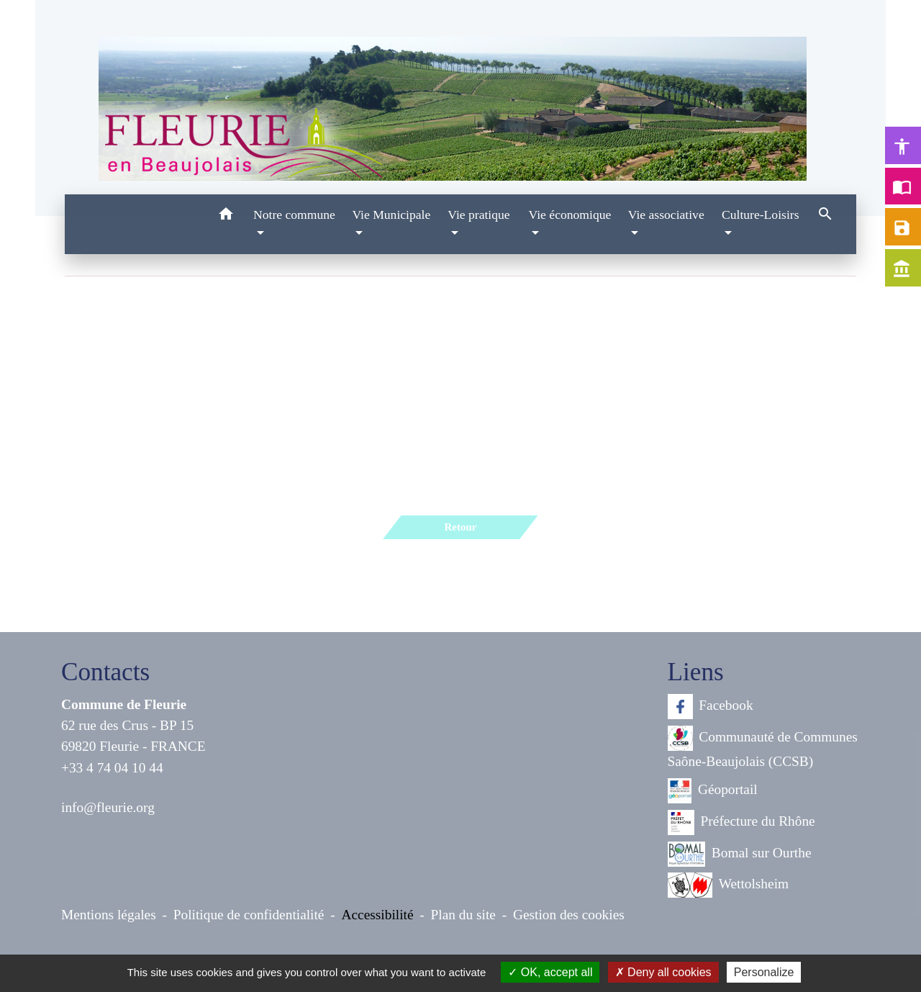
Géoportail (713, 790)
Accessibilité (378, 914)
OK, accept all (550, 972)
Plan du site (463, 914)
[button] (225, 216)
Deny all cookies (663, 972)
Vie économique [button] (570, 214)
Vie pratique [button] (478, 214)
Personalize (764, 972)
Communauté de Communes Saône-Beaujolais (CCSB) (763, 747)
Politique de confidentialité (249, 914)
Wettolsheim (728, 885)
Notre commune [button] (294, 214)
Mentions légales (108, 914)
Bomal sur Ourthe (740, 854)
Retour (460, 527)
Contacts (105, 672)
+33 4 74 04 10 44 (112, 767)
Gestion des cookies (569, 914)
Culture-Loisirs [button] (760, 214)
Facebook (710, 706)
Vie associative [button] (666, 214)
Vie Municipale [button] (391, 214)
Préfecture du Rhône (741, 822)
